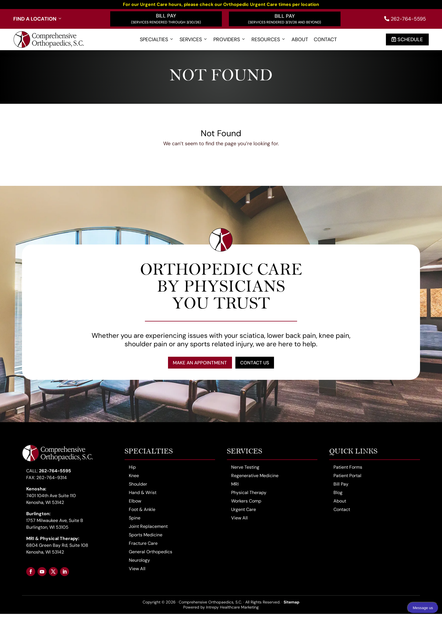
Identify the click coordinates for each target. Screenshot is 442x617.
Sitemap (291, 605)
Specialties (157, 39)
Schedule (407, 39)
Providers (229, 39)
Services (194, 39)
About (299, 39)
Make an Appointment (196, 364)
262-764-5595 (405, 19)
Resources (268, 39)
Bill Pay (166, 15)
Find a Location (37, 19)
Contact (325, 39)
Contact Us (259, 364)
